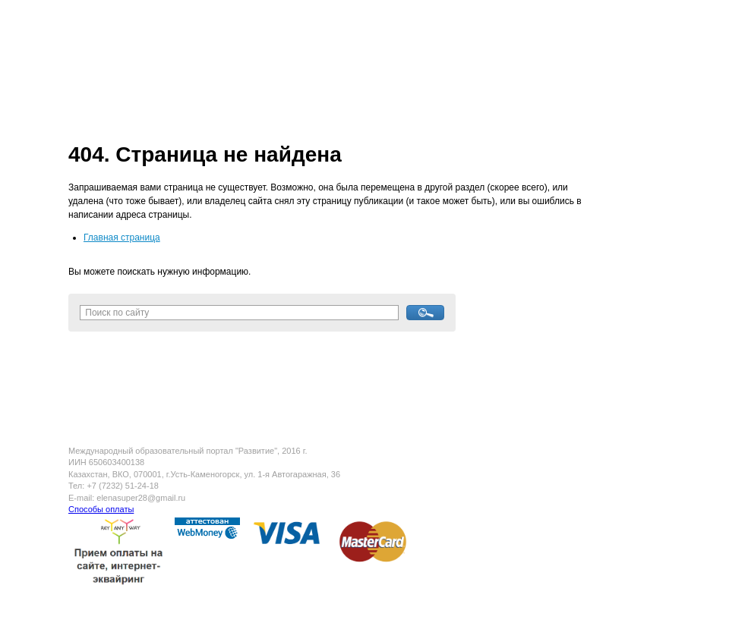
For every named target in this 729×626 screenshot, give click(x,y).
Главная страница (122, 237)
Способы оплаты (101, 509)
